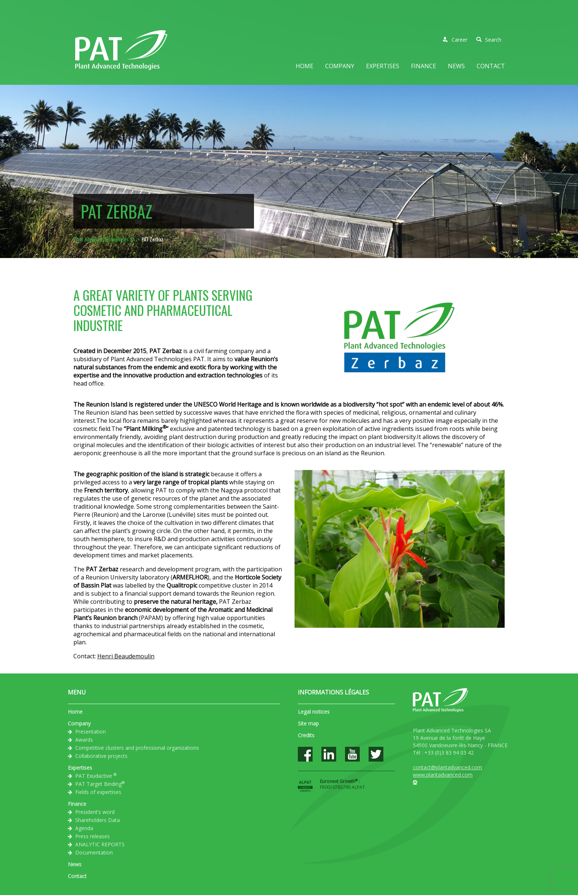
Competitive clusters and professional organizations (137, 747)
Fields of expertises (98, 791)
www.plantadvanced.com (443, 774)
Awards (84, 739)
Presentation (90, 731)
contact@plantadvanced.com (447, 767)
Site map (308, 723)
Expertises (382, 66)
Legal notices (314, 711)
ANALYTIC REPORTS (100, 844)
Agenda (84, 828)
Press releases (92, 836)
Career (455, 39)
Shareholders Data (97, 819)
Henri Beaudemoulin (125, 656)
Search (488, 39)
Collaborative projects (101, 755)
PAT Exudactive (95, 775)
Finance (423, 66)
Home (304, 66)
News (456, 66)
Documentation (94, 852)
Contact (491, 66)
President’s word (95, 811)
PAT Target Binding (100, 783)
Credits (306, 735)
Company (339, 66)
